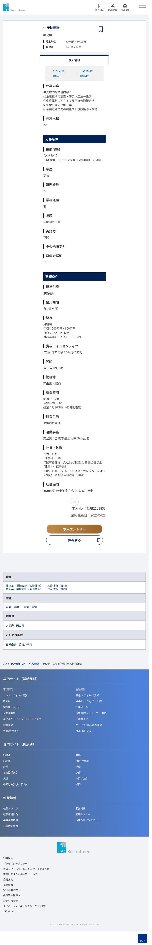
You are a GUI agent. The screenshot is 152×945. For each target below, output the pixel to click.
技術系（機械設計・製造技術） (24, 586)
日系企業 (11, 644)
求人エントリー (74, 529)
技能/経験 (84, 71)
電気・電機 (12, 607)
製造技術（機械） (58, 586)
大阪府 (10, 625)
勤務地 (82, 76)
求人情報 (74, 60)
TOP (142, 941)
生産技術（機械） (58, 589)
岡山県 (20, 625)
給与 (53, 76)
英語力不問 (25, 644)
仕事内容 (55, 71)
